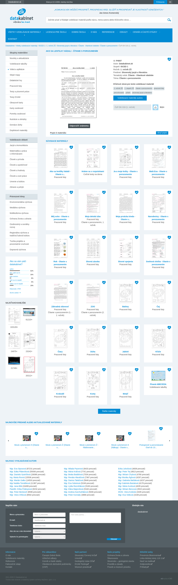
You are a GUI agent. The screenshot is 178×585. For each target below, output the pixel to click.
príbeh (128, 92)
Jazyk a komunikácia (19, 145)
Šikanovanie (112, 558)
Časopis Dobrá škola (51, 555)
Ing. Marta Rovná (17, 477)
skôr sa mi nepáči (16, 280)
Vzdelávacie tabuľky (18, 64)
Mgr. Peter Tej (124, 471)
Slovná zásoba (93, 261)
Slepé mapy (15, 75)
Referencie (108, 32)
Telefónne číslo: (16, 526)
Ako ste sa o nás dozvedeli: (21, 531)
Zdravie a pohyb (17, 187)
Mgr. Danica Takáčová (73, 480)
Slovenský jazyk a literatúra (67, 46)
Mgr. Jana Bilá (16, 486)
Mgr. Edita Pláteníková (19, 471)
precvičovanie (119, 92)
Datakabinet (10, 46)
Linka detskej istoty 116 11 (151, 558)
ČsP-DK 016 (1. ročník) (125, 107)
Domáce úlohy (16, 125)
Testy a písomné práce (19, 91)
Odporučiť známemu (79, 126)
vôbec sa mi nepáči (16, 284)
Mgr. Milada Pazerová (73, 469)
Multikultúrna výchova (19, 213)
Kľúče (158, 352)
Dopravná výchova (18, 249)
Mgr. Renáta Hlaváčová (74, 477)
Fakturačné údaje (13, 564)
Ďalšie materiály (109, 411)
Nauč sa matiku (146, 561)
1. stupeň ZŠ (129, 88)
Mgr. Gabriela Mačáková (128, 480)
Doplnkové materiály (18, 130)
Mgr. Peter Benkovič (18, 492)
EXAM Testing (81, 564)
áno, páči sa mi (15, 273)
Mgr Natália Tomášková (20, 483)
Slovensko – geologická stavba (120, 561)
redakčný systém (28, 580)
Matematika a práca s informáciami (18, 152)
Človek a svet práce (18, 176)
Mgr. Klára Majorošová (73, 489)
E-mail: (12, 520)
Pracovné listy (16, 86)
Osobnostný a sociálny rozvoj (19, 225)
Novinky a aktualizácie (19, 58)
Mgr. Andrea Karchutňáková (76, 492)
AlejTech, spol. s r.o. (48, 580)
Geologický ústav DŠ (84, 561)
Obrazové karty (16, 102)
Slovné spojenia (125, 261)
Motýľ (125, 394)
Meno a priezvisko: (17, 515)
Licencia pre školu (56, 32)
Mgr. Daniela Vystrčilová (20, 474)
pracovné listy (159, 88)
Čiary (60, 352)
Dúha (92, 352)
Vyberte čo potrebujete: (19, 537)
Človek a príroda (17, 159)
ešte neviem (14, 276)
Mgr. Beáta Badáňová (73, 474)
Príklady (143, 567)
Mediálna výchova (17, 207)
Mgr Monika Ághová (127, 477)
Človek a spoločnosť (18, 165)
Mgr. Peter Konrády (72, 495)
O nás (94, 32)
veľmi (11, 269)
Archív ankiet (14, 293)
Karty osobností (16, 108)
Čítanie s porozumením (109, 46)
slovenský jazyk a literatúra (142, 92)
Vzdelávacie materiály (15, 558)
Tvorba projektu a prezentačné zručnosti (19, 242)
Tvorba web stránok (13, 580)
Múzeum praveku (82, 567)
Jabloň (125, 352)
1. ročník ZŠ (51, 46)
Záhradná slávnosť (60, 306)
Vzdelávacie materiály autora (130, 98)
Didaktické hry (16, 80)
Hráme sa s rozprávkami (93, 171)
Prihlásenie (160, 2)
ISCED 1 (42, 46)
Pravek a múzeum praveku (119, 567)
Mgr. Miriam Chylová (127, 474)
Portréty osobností (18, 114)
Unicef (77, 558)
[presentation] (91, 529)
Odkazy (124, 32)
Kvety (92, 394)
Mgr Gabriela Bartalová (128, 483)
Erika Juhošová (125, 469)
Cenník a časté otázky (145, 32)
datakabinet (143, 512)
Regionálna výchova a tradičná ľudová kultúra (19, 234)
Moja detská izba (93, 216)
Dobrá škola (79, 32)
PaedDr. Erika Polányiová (21, 489)
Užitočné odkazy (49, 558)
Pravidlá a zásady (115, 564)
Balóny (125, 306)
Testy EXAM (15, 97)
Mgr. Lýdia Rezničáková (74, 486)
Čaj (158, 306)
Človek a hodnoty (17, 170)
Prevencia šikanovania (149, 555)
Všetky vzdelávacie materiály (24, 32)
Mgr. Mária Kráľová (72, 471)
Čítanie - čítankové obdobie (89, 46)
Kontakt (12, 39)
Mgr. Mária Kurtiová (126, 486)
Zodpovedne (145, 564)
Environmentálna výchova (21, 202)
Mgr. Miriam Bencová (127, 489)
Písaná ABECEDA (158, 384)
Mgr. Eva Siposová (18, 469)
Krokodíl (60, 394)
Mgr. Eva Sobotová (72, 483)
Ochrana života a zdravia (20, 219)
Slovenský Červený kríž (85, 555)
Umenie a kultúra (17, 181)
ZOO (93, 306)
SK (170, 2)
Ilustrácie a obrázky (18, 119)
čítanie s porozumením (144, 88)
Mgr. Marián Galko (18, 480)
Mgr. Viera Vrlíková (18, 495)
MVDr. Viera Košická (127, 492)
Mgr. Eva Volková (125, 495)
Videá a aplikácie (17, 69)
